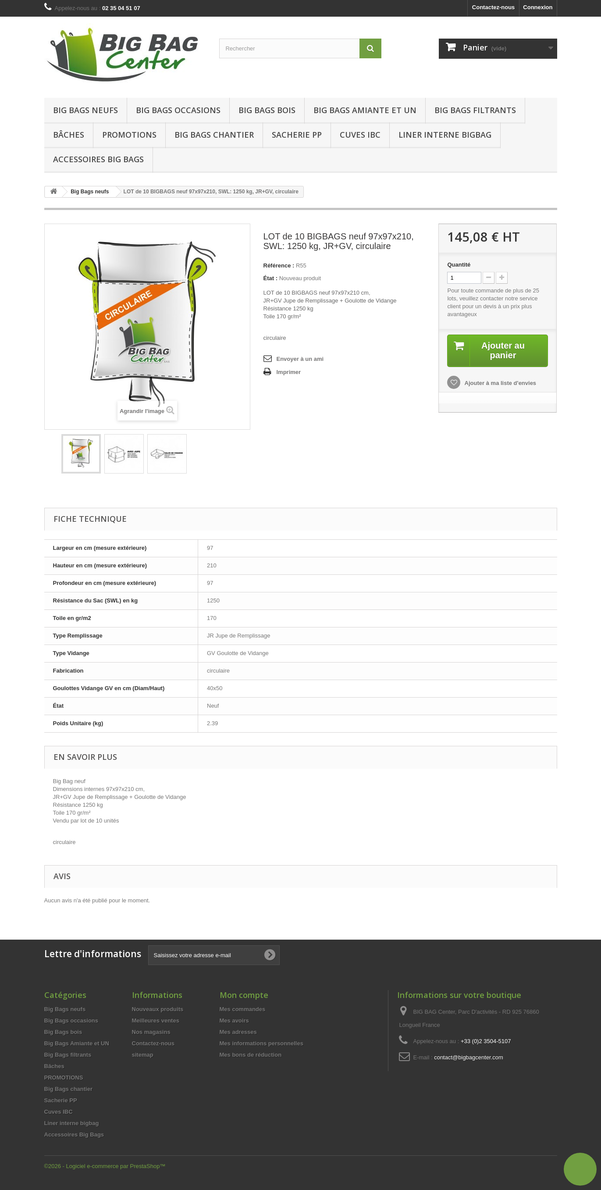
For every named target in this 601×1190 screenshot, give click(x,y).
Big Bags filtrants (475, 110)
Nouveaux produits (158, 1009)
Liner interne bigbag (444, 134)
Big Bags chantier (214, 134)
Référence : (279, 265)
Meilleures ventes (155, 1020)
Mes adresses (238, 1032)
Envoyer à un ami (300, 359)
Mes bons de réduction (251, 1054)
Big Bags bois (266, 110)
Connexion (537, 7)
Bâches (68, 134)
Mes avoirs (234, 1020)
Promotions (129, 134)
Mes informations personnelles (261, 1043)
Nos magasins (151, 1032)
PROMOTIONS (63, 1077)
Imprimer (289, 372)
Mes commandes (243, 1009)
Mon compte (244, 995)
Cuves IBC (360, 134)
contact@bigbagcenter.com (468, 1057)
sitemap (142, 1054)
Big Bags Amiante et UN (364, 110)
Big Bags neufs (85, 110)
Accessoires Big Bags (98, 159)
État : (270, 278)
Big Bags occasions (178, 110)
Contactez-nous (493, 7)
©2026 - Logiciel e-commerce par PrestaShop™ (105, 1166)
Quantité (458, 264)
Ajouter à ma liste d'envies (499, 383)
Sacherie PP (297, 134)
